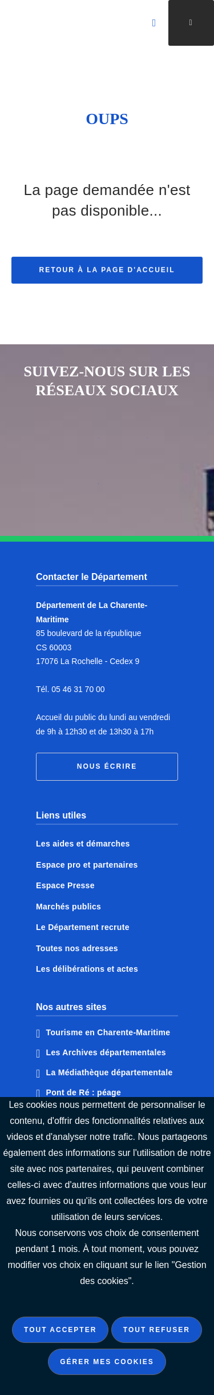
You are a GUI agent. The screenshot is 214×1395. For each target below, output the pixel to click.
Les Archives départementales (106, 1052)
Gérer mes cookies (107, 1362)
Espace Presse (65, 885)
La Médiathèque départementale (109, 1072)
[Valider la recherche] (155, 23)
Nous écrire (107, 766)
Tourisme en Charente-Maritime (108, 1032)
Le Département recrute (83, 927)
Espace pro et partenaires (87, 864)
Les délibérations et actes (87, 968)
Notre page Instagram (83, 488)
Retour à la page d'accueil (107, 277)
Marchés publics (68, 906)
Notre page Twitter (132, 442)
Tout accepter (60, 1330)
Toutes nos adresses (77, 948)
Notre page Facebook (83, 442)
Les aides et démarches (83, 843)
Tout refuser (156, 1330)
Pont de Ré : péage (83, 1092)
